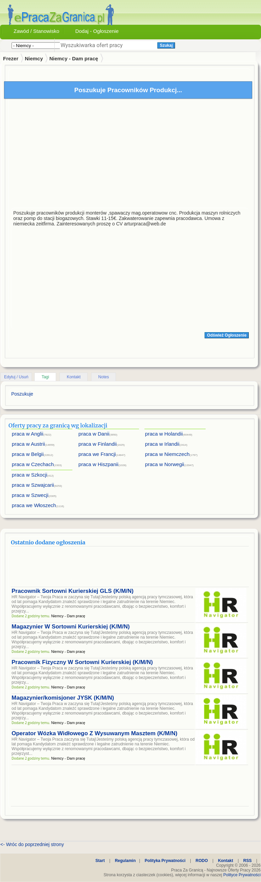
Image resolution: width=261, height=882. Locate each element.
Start (100, 860)
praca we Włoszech (34, 505)
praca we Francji (97, 454)
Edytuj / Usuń (16, 377)
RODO (202, 860)
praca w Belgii (28, 454)
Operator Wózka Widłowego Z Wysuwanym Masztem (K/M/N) (94, 733)
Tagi (45, 377)
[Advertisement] (130, 154)
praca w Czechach (33, 464)
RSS (247, 860)
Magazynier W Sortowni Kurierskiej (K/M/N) (71, 626)
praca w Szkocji (29, 475)
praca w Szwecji (30, 495)
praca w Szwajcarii (33, 485)
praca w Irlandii (162, 444)
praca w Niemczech (167, 454)
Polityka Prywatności (165, 860)
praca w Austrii (28, 444)
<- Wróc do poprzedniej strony (32, 844)
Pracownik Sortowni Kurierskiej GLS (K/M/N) (73, 591)
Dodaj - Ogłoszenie (97, 31)
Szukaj (166, 45)
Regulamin (125, 860)
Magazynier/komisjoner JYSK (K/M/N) (63, 698)
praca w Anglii (28, 434)
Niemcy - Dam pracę (73, 58)
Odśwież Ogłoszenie (226, 335)
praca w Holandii (164, 434)
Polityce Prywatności (242, 875)
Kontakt (74, 377)
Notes (103, 377)
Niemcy (34, 58)
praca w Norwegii (164, 464)
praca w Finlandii (98, 444)
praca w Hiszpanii (99, 464)
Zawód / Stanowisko (36, 31)
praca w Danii (94, 434)
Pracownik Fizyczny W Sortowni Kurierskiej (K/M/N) (82, 662)
